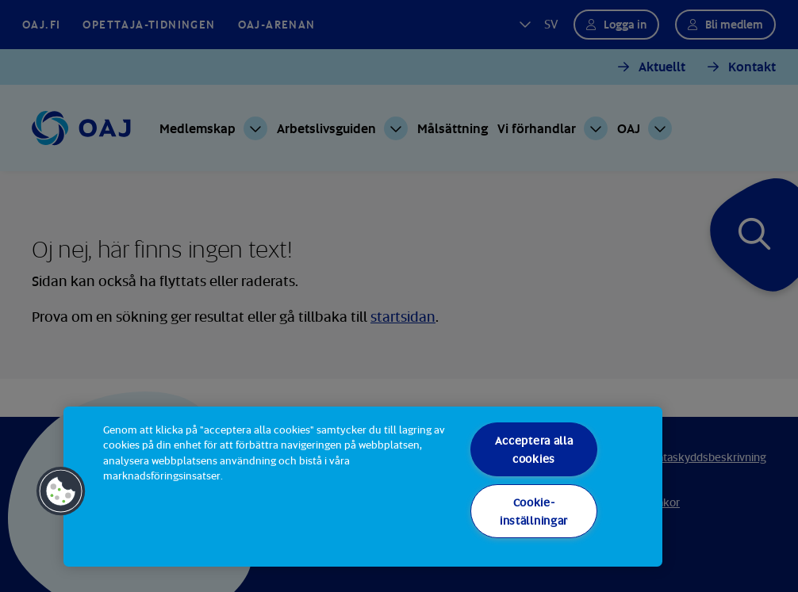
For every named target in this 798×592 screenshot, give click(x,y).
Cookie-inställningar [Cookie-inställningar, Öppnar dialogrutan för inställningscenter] (534, 511)
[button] (61, 491)
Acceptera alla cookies (534, 449)
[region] (362, 487)
